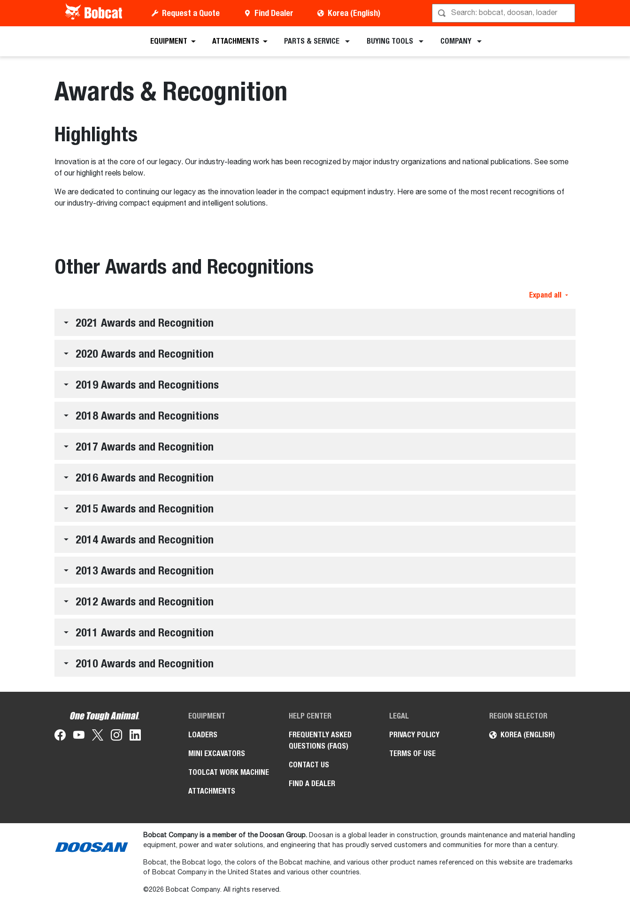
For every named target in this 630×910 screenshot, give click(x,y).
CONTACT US (309, 764)
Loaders (202, 734)
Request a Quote (191, 13)
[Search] (504, 13)
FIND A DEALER (312, 783)
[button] (315, 322)
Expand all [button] (548, 295)
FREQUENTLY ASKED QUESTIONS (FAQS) (320, 740)
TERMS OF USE (412, 753)
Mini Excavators (216, 753)
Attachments (211, 791)
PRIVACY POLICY (414, 734)
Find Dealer (273, 13)
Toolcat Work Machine (228, 772)
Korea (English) (354, 13)
